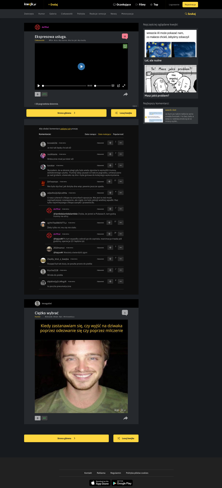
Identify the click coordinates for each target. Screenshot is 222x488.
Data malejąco (104, 134)
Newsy (114, 13)
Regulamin (115, 473)
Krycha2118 (52, 270)
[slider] (64, 85)
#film (51, 40)
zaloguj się (65, 128)
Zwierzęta (29, 13)
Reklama (101, 473)
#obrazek (48, 317)
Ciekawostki (67, 13)
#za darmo (63, 40)
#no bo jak (72, 40)
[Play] (38, 85)
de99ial (56, 209)
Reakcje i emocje (98, 13)
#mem (55, 317)
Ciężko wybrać (47, 313)
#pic (61, 317)
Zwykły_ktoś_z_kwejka (58, 259)
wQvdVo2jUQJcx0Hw (57, 193)
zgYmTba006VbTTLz (57, 223)
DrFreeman (52, 181)
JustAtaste (52, 154)
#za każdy (82, 40)
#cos (56, 40)
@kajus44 (58, 239)
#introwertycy (68, 317)
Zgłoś (135, 106)
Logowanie (174, 4)
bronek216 (52, 143)
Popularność (118, 134)
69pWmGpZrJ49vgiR (56, 281)
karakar (51, 165)
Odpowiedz (100, 143)
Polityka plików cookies (137, 473)
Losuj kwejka (123, 113)
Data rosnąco (90, 134)
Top (156, 4)
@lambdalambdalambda (65, 214)
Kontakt (88, 473)
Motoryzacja (127, 13)
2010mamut (59, 248)
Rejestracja (190, 4)
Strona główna (66, 113)
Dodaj (54, 4)
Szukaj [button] (192, 13)
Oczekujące (124, 4)
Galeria (52, 13)
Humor (41, 13)
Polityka (81, 13)
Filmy (142, 4)
